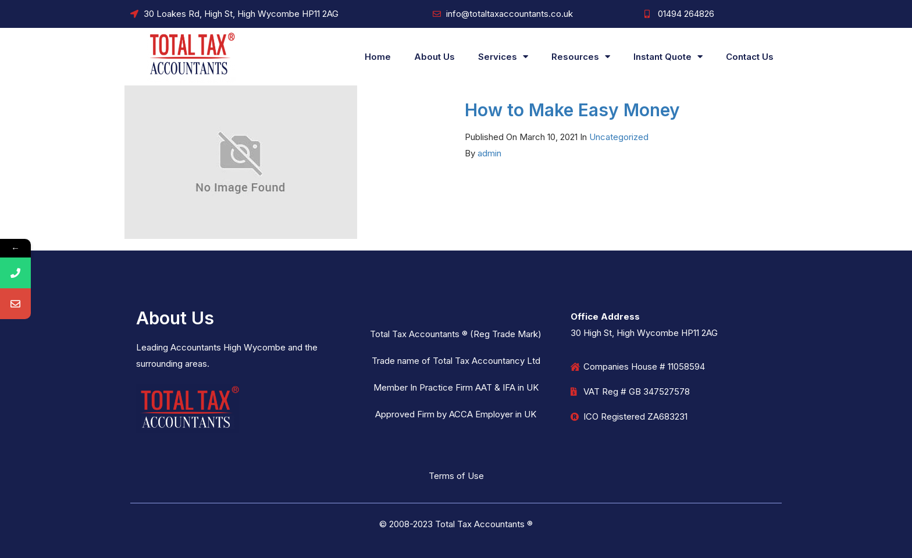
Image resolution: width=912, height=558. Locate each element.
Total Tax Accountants (480, 524)
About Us (434, 56)
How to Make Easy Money (572, 109)
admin (489, 153)
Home (378, 56)
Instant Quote (668, 56)
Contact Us (750, 56)
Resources (580, 56)
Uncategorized (619, 136)
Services (503, 56)
